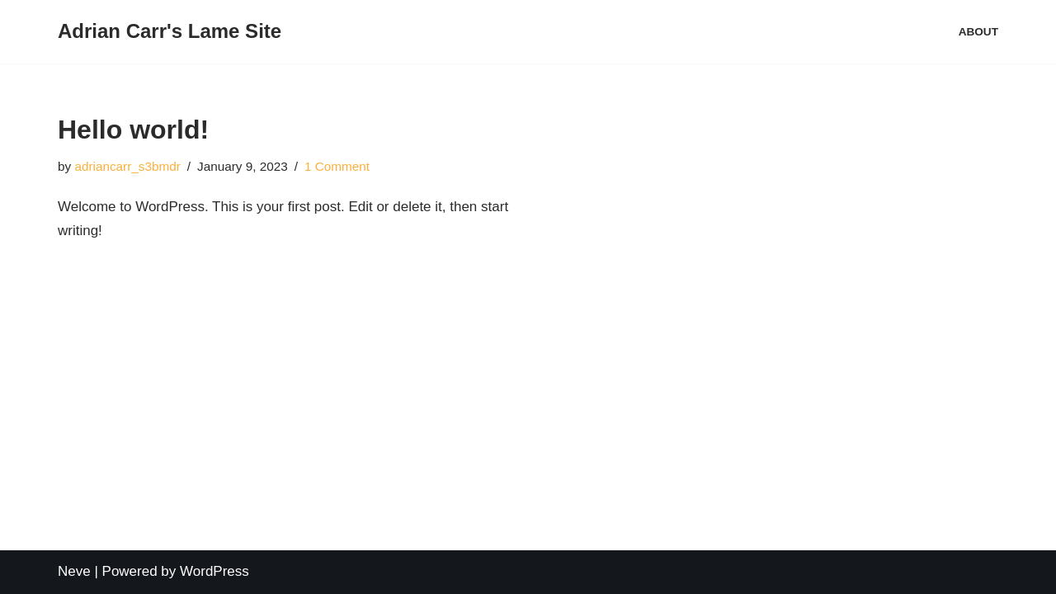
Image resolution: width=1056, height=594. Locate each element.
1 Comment (337, 166)
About (978, 32)
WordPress (214, 571)
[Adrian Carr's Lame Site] (169, 32)
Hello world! (133, 129)
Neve (74, 571)
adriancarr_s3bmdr (127, 166)
